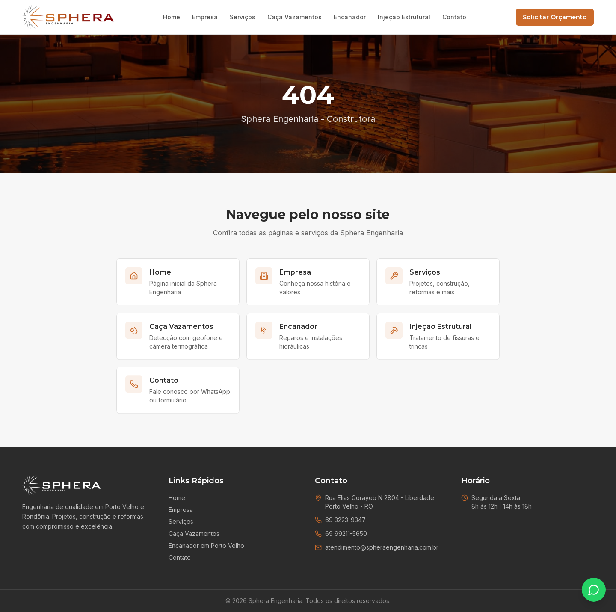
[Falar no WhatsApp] (594, 590)
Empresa (205, 17)
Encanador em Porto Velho (206, 545)
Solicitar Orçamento (555, 17)
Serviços (242, 17)
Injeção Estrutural (404, 17)
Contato (454, 17)
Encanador (350, 17)
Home (171, 17)
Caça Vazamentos (294, 17)
